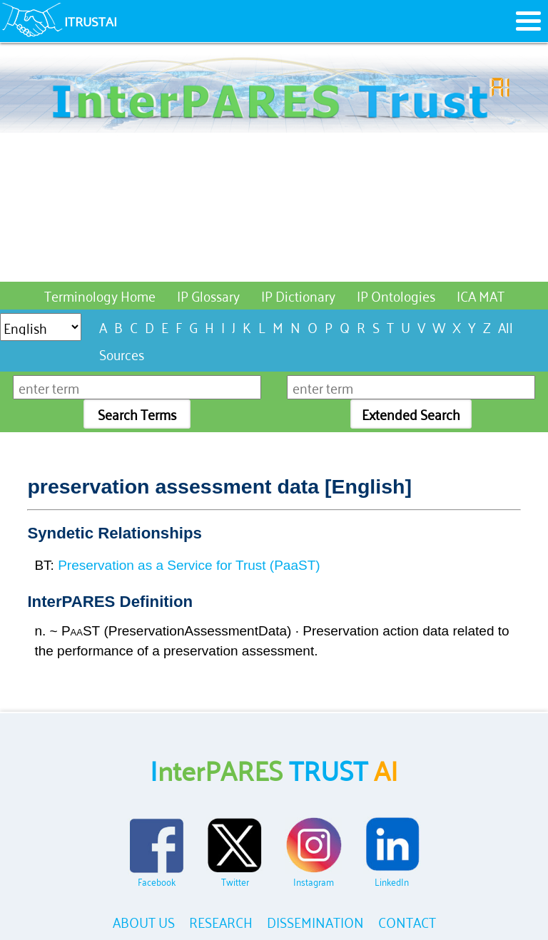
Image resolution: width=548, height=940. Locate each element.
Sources (121, 353)
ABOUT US (144, 921)
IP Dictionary (298, 294)
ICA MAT (480, 294)
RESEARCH (221, 921)
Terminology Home (100, 294)
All (505, 326)
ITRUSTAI (90, 20)
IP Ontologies (396, 294)
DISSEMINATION (315, 921)
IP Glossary (208, 294)
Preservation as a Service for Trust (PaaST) (189, 565)
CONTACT (407, 921)
